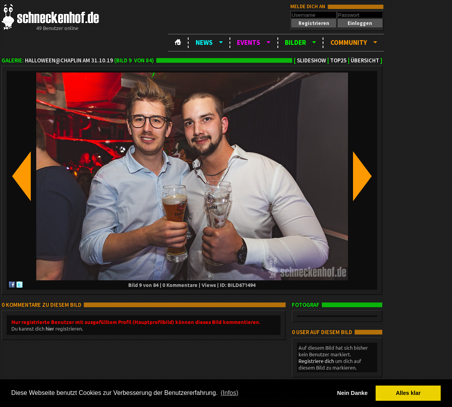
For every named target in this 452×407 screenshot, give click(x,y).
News (204, 42)
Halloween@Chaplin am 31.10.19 (69, 60)
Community (348, 42)
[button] (313, 23)
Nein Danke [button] (352, 393)
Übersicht (365, 60)
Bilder (295, 42)
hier (50, 328)
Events (248, 42)
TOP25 (338, 60)
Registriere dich (316, 360)
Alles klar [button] (408, 393)
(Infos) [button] (229, 392)
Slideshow (311, 60)
